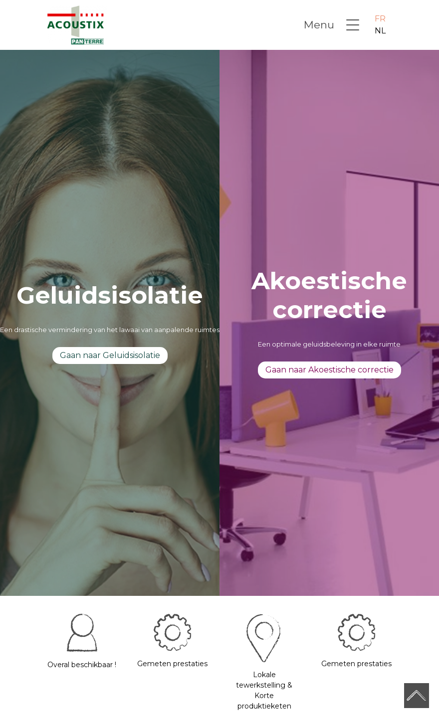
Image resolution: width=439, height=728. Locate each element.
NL (380, 30)
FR (380, 18)
